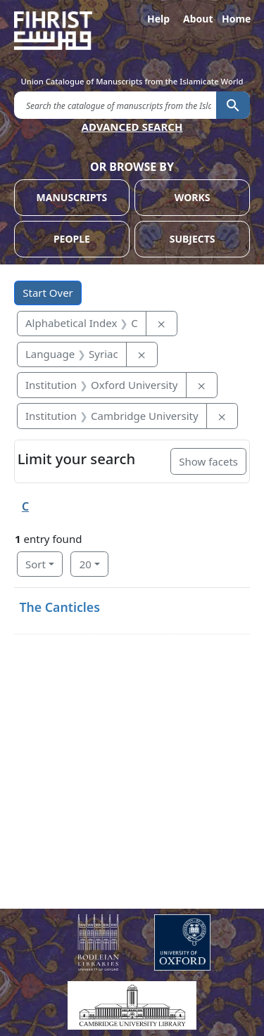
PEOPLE (72, 238)
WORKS (192, 197)
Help (158, 18)
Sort (35, 564)
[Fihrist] (132, 30)
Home (236, 18)
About (197, 18)
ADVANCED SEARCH (132, 127)
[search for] (115, 104)
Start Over (48, 293)
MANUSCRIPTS (72, 197)
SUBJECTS (192, 238)
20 (86, 564)
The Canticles (60, 607)
